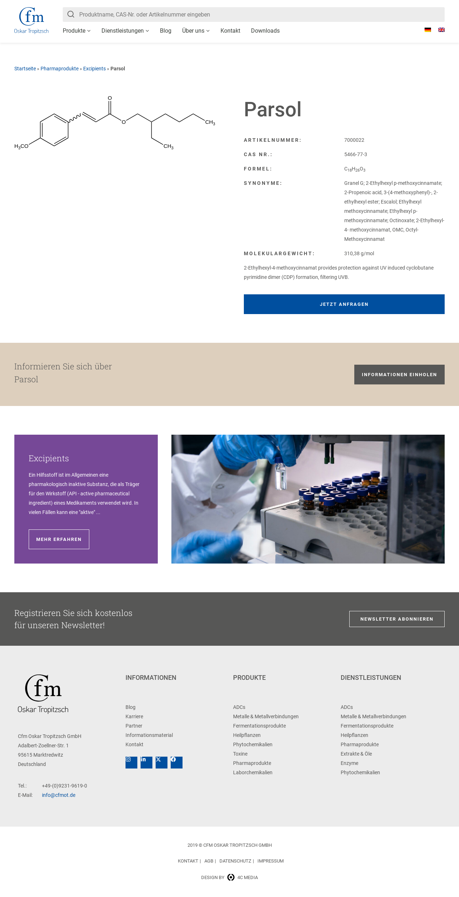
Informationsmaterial (149, 735)
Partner (134, 726)
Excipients (94, 68)
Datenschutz (235, 861)
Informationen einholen (399, 374)
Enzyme (349, 763)
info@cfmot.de (58, 795)
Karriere (134, 716)
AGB (208, 861)
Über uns (193, 30)
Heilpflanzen (247, 735)
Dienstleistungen (122, 30)
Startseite (25, 68)
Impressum (270, 861)
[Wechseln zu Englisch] (438, 30)
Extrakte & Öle (356, 754)
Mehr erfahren (59, 539)
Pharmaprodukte (60, 68)
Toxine (240, 754)
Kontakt (230, 30)
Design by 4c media (229, 877)
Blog (165, 30)
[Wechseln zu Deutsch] (424, 30)
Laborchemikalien (253, 772)
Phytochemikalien (253, 744)
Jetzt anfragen (344, 304)
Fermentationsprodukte (259, 726)
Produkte (74, 30)
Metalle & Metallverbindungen (266, 716)
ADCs (239, 707)
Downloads (265, 30)
